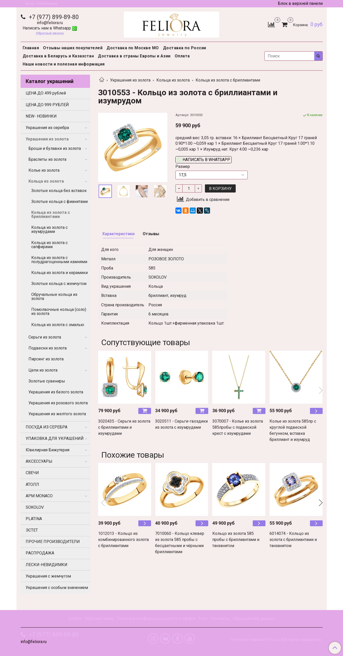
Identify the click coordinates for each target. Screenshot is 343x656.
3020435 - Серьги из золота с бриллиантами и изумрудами (124, 427)
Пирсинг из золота (46, 359)
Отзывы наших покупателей (72, 47)
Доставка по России (184, 47)
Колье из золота (43, 170)
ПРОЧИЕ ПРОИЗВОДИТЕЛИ (53, 541)
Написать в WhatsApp (203, 159)
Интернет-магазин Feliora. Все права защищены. (276, 640)
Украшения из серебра (47, 127)
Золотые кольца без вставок (59, 190)
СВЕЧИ (32, 472)
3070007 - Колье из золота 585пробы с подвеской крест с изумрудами (237, 427)
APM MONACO (39, 495)
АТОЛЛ (32, 484)
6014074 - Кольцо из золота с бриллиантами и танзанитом (293, 539)
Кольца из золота (173, 80)
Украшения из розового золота (58, 403)
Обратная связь (99, 618)
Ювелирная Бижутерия (47, 449)
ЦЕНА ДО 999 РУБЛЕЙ (47, 104)
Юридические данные (254, 618)
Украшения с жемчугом (48, 576)
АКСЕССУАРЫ (39, 461)
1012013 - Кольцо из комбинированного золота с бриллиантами (123, 539)
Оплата (182, 56)
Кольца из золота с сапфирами (49, 244)
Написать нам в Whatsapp (50, 28)
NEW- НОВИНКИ (41, 116)
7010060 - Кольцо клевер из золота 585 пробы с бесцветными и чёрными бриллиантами (179, 542)
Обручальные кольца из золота (54, 296)
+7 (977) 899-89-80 (53, 17)
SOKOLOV (35, 507)
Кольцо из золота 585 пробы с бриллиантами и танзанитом (235, 539)
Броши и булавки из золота (54, 148)
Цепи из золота (42, 370)
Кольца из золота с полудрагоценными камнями (59, 259)
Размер (182, 167)
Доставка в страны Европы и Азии (134, 56)
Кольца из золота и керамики (59, 272)
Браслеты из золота (47, 159)
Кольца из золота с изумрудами (49, 229)
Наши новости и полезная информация (64, 64)
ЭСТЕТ (32, 530)
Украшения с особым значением (57, 587)
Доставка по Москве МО (133, 47)
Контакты (220, 618)
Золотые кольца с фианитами (59, 201)
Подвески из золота (47, 348)
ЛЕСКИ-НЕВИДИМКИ (46, 564)
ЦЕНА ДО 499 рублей (46, 93)
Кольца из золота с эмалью (57, 324)
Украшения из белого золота (55, 392)
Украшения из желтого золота (57, 413)
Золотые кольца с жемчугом (58, 283)
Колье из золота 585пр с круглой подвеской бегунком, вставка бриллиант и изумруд (293, 430)
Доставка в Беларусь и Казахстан (58, 56)
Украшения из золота (130, 80)
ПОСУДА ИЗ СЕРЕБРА (46, 427)
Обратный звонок (50, 33)
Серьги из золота (44, 337)
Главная (31, 47)
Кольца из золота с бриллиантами (228, 80)
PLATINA (34, 518)
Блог (203, 618)
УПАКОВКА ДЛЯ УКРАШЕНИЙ (55, 438)
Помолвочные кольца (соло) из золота (58, 311)
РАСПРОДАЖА (40, 553)
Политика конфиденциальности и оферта (156, 618)
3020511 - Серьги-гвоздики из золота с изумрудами (181, 424)
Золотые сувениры (46, 381)
